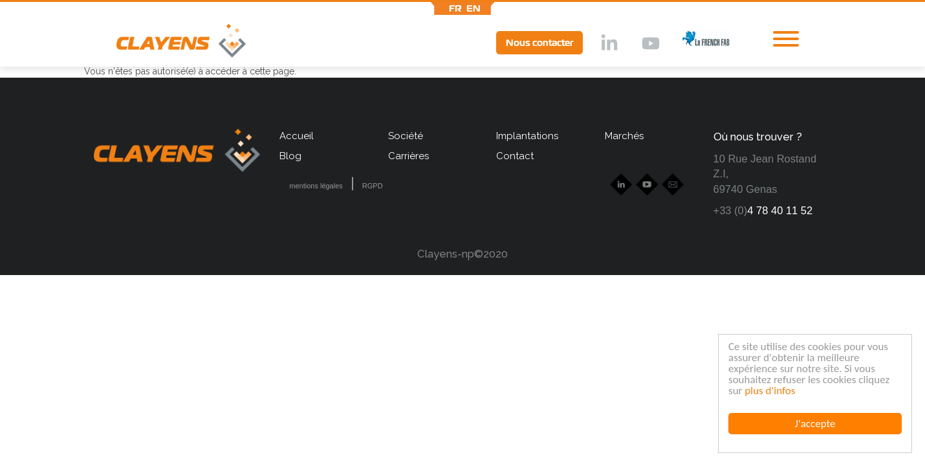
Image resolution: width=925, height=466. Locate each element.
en (473, 8)
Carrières (408, 156)
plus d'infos (770, 390)
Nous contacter (539, 43)
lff (696, 42)
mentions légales (316, 186)
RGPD (372, 186)
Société (405, 136)
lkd (608, 44)
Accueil (296, 136)
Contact (515, 156)
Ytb (650, 44)
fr (455, 8)
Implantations (527, 136)
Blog (290, 156)
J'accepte (815, 423)
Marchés (624, 136)
